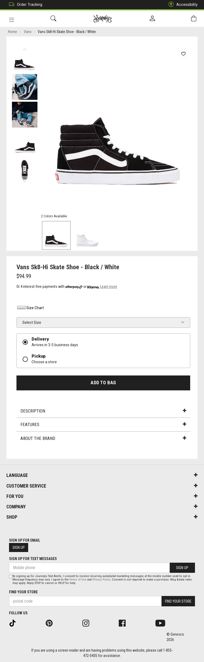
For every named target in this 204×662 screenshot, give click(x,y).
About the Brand (103, 438)
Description (103, 410)
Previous (24, 48)
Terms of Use (77, 579)
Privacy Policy (101, 579)
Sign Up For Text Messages (33, 559)
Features (103, 424)
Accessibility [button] (182, 4)
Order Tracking (24, 4)
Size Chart (30, 308)
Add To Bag (103, 382)
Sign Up (18, 547)
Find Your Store (23, 592)
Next (24, 180)
